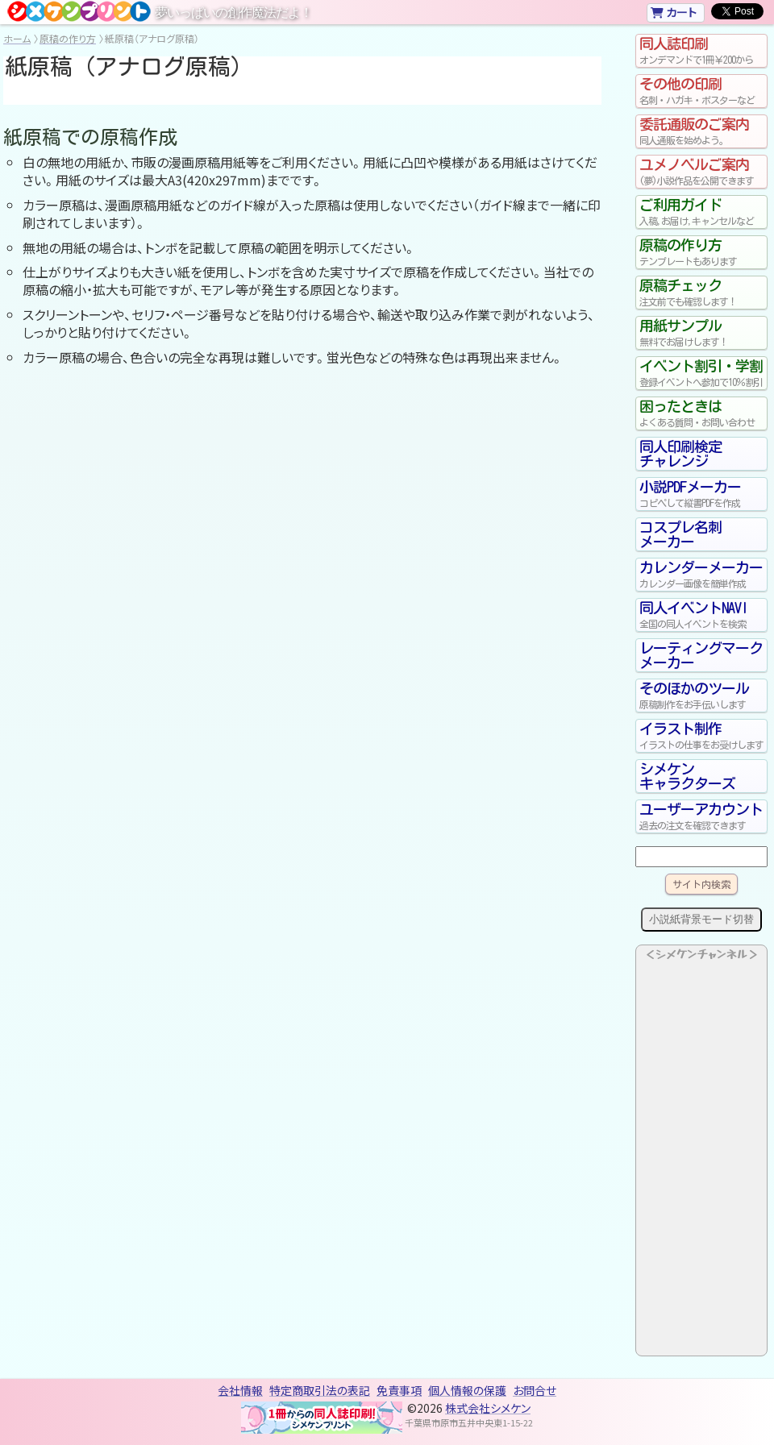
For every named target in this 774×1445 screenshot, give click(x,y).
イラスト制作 (701, 735)
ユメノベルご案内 (701, 171)
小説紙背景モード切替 (701, 919)
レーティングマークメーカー (701, 655)
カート (674, 12)
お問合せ (534, 1390)
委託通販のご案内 (701, 131)
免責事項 (399, 1390)
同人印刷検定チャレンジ (680, 453)
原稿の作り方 (68, 38)
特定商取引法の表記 (319, 1390)
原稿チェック (701, 292)
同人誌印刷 (701, 50)
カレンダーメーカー (701, 574)
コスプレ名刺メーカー (680, 534)
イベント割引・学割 (701, 373)
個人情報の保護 (467, 1390)
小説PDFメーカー (701, 494)
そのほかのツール (701, 695)
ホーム (17, 38)
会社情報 (240, 1390)
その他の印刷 (701, 91)
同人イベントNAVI (701, 614)
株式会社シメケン (488, 1408)
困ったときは (701, 413)
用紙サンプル (701, 332)
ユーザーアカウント (701, 816)
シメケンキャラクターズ (687, 776)
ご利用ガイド (701, 211)
